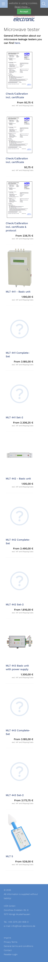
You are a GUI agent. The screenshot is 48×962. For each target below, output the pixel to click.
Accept (24, 11)
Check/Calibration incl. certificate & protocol (17, 227)
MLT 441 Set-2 (14, 417)
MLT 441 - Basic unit (18, 291)
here (17, 43)
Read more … (22, 6)
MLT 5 (9, 856)
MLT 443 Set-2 (15, 795)
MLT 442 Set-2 (15, 604)
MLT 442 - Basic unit (18, 478)
